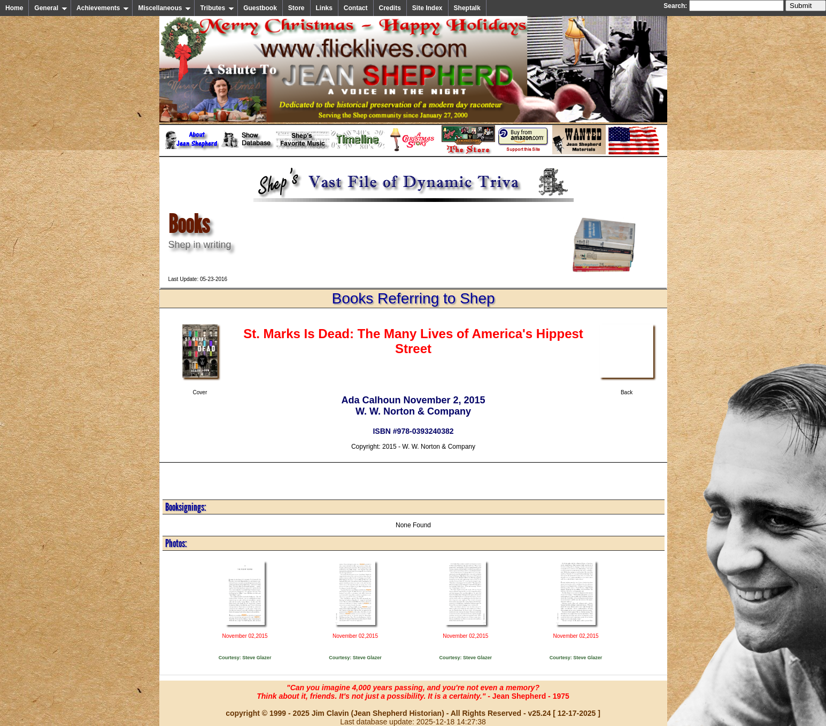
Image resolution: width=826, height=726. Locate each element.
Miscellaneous (164, 8)
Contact (356, 8)
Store (296, 8)
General (50, 8)
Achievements (102, 8)
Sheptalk (467, 8)
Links (324, 8)
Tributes (217, 8)
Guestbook (260, 8)
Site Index (427, 8)
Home (14, 8)
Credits (390, 8)
